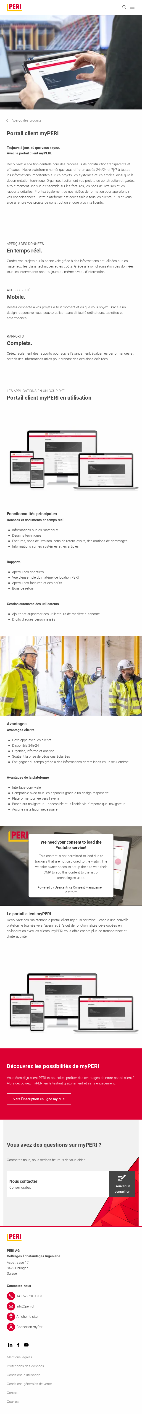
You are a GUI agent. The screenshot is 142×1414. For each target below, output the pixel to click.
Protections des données (25, 1366)
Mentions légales (19, 1357)
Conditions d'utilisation (23, 1375)
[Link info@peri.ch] (71, 1306)
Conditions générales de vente (29, 1384)
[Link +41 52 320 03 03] (71, 1296)
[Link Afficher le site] (71, 1317)
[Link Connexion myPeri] (71, 1327)
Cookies (13, 1402)
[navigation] (27, 120)
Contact (13, 1393)
